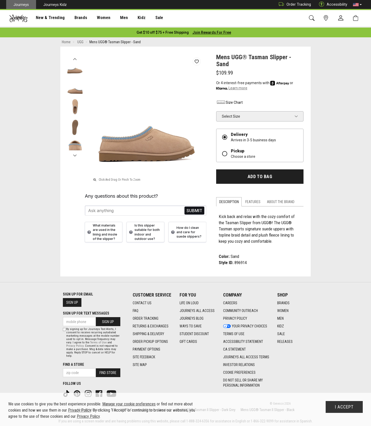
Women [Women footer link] (283, 309)
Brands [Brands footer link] (283, 301)
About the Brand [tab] (280, 200)
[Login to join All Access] (163, 30)
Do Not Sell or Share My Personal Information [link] (243, 381)
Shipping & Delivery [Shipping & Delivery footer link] (148, 332)
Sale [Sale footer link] (281, 332)
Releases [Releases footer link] (285, 340)
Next (74, 153)
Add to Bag (260, 175)
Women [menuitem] (97, 18)
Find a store (73, 363)
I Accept (344, 407)
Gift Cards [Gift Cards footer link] (188, 340)
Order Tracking (293, 4)
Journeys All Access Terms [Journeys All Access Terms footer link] (246, 355)
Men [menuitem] (116, 18)
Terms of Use (98, 341)
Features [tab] (252, 200)
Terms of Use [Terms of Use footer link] (233, 332)
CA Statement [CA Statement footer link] (234, 348)
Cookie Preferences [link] (239, 371)
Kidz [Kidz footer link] (280, 325)
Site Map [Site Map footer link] (140, 363)
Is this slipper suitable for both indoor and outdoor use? (144, 230)
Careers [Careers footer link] (230, 301)
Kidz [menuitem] (133, 18)
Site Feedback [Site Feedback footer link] (144, 355)
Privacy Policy (74, 344)
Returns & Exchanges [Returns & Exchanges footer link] (150, 325)
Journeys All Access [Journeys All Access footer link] (197, 309)
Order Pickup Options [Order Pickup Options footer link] (150, 340)
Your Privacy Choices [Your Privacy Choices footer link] (245, 325)
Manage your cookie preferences (129, 404)
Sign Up (72, 301)
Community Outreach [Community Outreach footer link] (240, 309)
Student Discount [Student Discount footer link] (194, 332)
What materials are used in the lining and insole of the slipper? (101, 230)
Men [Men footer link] (280, 317)
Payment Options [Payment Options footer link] (146, 348)
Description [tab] (229, 200)
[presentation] (48, 18)
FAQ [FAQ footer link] (135, 309)
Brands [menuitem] (76, 18)
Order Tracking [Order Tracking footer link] (145, 317)
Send (194, 209)
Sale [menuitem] (149, 18)
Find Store (107, 371)
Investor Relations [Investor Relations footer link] (239, 363)
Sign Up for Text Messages (86, 312)
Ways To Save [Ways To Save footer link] (191, 325)
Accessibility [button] (331, 4)
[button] (357, 5)
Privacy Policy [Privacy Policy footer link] (235, 317)
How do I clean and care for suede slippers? (185, 230)
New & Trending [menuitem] (47, 18)
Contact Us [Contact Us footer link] (142, 301)
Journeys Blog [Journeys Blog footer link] (192, 317)
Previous (74, 56)
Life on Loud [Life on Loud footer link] (189, 301)
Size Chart (229, 101)
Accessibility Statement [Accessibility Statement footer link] (243, 340)
